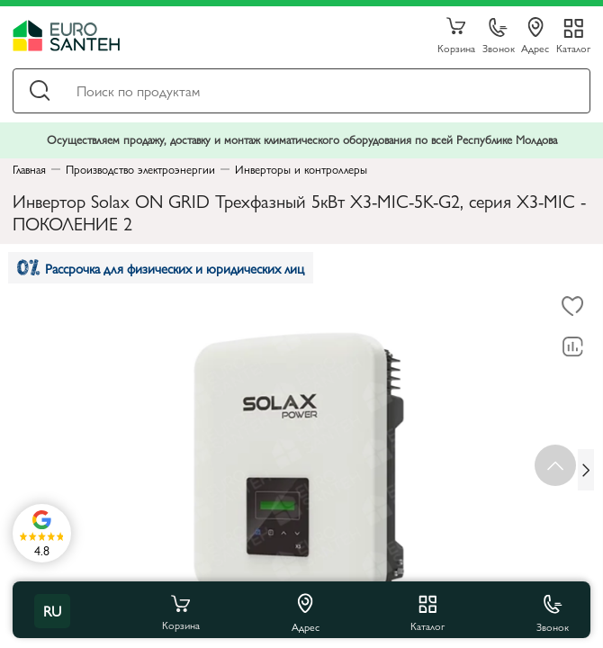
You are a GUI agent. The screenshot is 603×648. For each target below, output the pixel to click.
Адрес (535, 36)
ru (52, 610)
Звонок (498, 36)
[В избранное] (572, 307)
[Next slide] (586, 469)
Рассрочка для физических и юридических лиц (160, 267)
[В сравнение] (572, 347)
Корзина (456, 36)
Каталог (573, 47)
